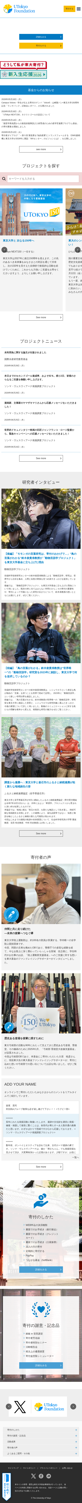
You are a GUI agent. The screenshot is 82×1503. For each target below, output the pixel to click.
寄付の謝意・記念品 (16, 1435)
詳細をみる (41, 37)
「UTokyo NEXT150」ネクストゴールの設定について (25, 114)
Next (78, 250)
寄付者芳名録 (33, 1338)
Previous (4, 250)
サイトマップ (13, 1468)
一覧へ (75, 1157)
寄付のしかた (13, 1430)
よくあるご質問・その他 (18, 1453)
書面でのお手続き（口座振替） (42, 1242)
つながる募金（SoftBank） (40, 1260)
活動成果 (11, 1441)
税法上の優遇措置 (35, 1351)
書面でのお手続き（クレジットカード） (42, 1236)
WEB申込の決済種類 (36, 1225)
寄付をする (41, 45)
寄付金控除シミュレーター (40, 1356)
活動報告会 (31, 1347)
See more (41, 317)
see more (41, 149)
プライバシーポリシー (48, 1468)
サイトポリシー (29, 1468)
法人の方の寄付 (34, 1246)
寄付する (69, 9)
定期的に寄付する (35, 1251)
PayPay (30, 1255)
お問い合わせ (67, 1468)
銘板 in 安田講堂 (34, 1333)
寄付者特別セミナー (36, 1342)
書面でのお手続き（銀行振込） (42, 1229)
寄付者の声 (12, 1447)
